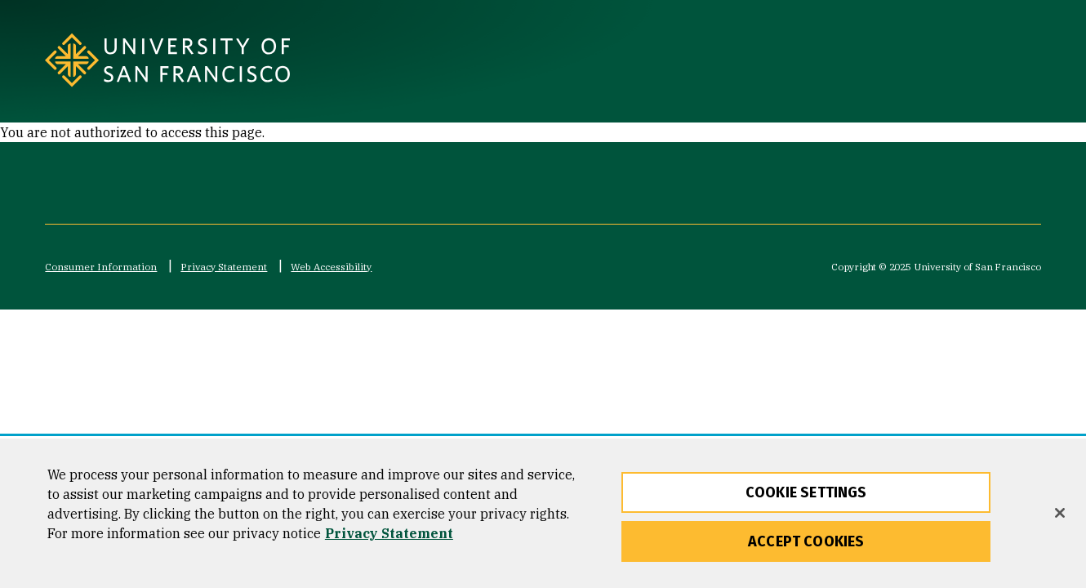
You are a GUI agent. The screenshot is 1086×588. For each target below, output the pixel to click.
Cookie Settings (806, 497)
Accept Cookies (806, 546)
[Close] (1060, 519)
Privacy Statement (223, 267)
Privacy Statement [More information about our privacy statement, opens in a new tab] (389, 538)
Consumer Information (101, 267)
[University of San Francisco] (248, 60)
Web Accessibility (331, 267)
